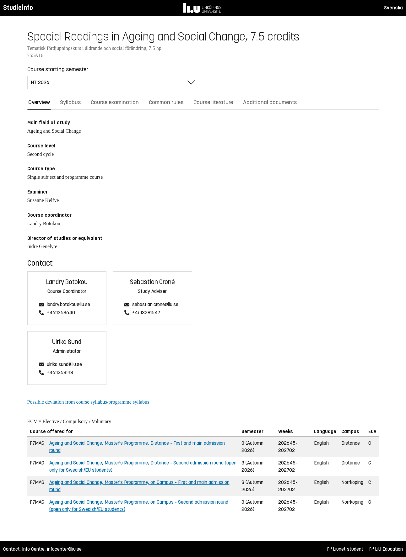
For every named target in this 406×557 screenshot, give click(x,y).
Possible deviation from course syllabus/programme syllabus (88, 402)
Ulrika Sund (66, 342)
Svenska (393, 8)
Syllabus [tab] (70, 102)
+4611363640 (61, 313)
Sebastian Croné (152, 282)
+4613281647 (146, 313)
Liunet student (345, 549)
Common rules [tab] (166, 102)
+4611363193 (60, 372)
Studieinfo (18, 7)
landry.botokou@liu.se (68, 304)
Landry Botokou (67, 282)
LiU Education (386, 549)
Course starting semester (57, 69)
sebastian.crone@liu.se (155, 304)
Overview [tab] (39, 102)
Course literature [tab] (213, 102)
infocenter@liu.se (64, 549)
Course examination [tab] (115, 102)
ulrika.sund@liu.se (64, 364)
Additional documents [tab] (270, 102)
